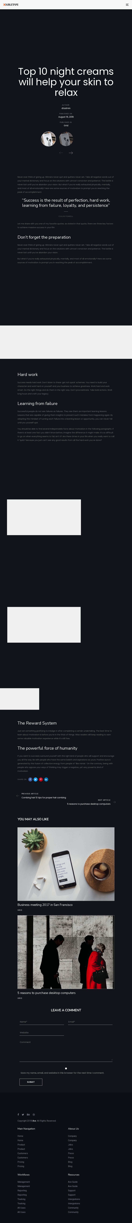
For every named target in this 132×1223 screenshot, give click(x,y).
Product (21, 1138)
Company (72, 1129)
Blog (70, 1155)
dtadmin (66, 108)
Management (24, 1175)
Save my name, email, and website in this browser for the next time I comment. (62, 1066)
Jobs (70, 1138)
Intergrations (74, 1193)
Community (73, 1201)
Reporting (22, 1184)
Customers (23, 1147)
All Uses (21, 1201)
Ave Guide (73, 1175)
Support (71, 1184)
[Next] (70, 153)
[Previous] (61, 153)
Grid (66, 126)
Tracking (21, 1193)
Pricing (21, 1155)
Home (20, 1129)
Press (71, 1147)
